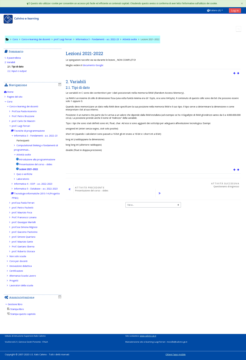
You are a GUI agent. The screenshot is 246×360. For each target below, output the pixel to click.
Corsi (12, 101)
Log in (235, 10)
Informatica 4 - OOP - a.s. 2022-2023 (35, 188)
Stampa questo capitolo (23, 322)
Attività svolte (26, 158)
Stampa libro (17, 317)
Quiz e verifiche (27, 178)
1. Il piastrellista (15, 57)
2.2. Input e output (19, 70)
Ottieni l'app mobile (176, 354)
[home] (23, 19)
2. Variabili (12, 62)
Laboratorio (25, 183)
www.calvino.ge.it (148, 335)
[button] (216, 10)
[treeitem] (32, 92)
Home (12, 91)
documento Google (93, 65)
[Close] (242, 3)
